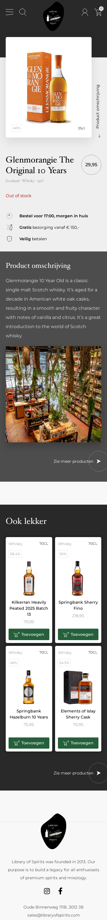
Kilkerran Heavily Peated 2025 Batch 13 (28, 608)
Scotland (12, 181)
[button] (29, 634)
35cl (40, 181)
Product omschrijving (97, 106)
